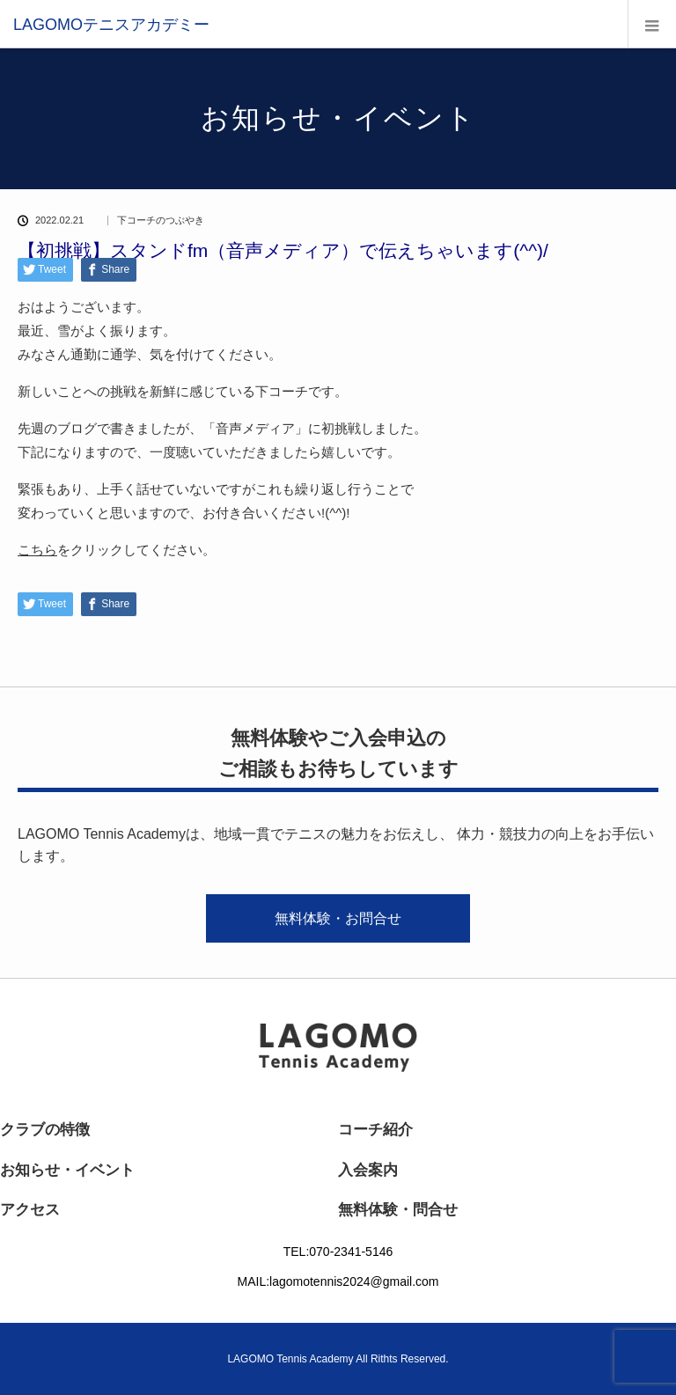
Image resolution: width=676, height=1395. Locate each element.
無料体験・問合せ (398, 1209)
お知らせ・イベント (67, 1170)
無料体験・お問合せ (338, 918)
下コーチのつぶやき (160, 220)
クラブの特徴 (45, 1129)
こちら (37, 549)
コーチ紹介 (375, 1129)
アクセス (30, 1209)
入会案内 (368, 1170)
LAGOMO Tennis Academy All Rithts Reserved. (337, 1359)
